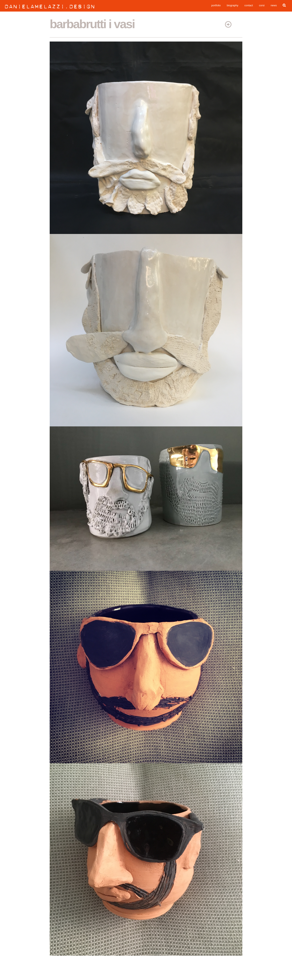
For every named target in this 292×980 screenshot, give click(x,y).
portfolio (216, 6)
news (274, 6)
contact (248, 6)
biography (232, 6)
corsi (261, 6)
